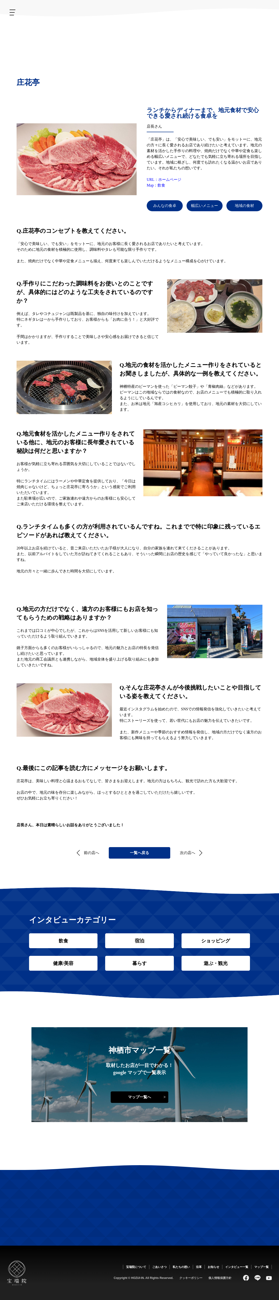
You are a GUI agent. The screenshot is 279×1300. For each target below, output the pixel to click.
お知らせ (148, 32)
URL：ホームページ (164, 179)
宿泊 (139, 940)
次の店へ (187, 853)
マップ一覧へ (139, 1097)
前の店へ (91, 853)
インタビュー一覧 (236, 1267)
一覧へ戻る (139, 853)
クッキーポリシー (190, 1278)
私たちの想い (195, 38)
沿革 (175, 27)
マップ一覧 (261, 1267)
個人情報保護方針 (219, 1278)
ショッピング (215, 940)
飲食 (63, 940)
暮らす (139, 963)
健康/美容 (63, 963)
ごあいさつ (218, 34)
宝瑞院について (242, 30)
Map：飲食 (156, 185)
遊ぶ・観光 (216, 963)
